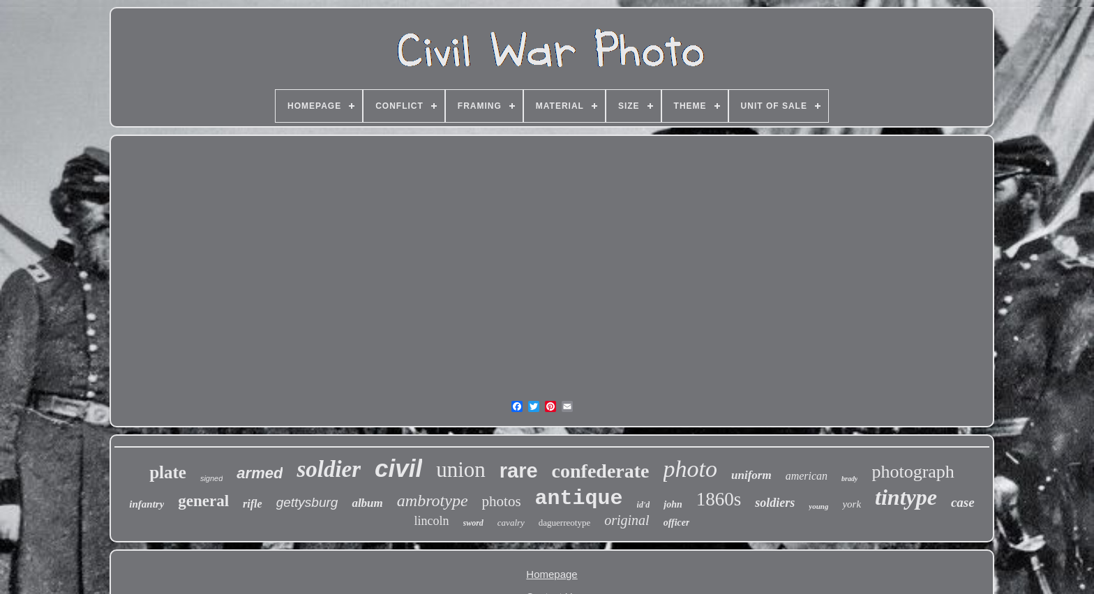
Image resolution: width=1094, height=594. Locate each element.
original (626, 520)
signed (211, 478)
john (673, 504)
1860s (719, 499)
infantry (146, 504)
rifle (252, 504)
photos (501, 501)
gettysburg (307, 502)
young (818, 506)
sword (473, 523)
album (367, 503)
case (963, 502)
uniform (751, 475)
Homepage (551, 574)
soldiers (775, 503)
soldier (329, 469)
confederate (601, 471)
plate (167, 472)
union (461, 469)
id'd (643, 505)
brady (849, 478)
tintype (906, 497)
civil (398, 468)
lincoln (431, 521)
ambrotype (432, 501)
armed (260, 473)
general (203, 501)
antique (579, 498)
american (806, 476)
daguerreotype (564, 522)
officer (677, 522)
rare (519, 470)
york (851, 504)
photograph (912, 472)
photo (690, 469)
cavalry (511, 522)
